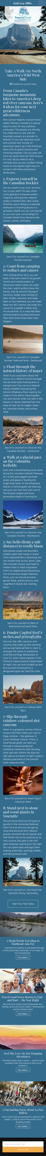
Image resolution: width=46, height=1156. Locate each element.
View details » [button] (23, 957)
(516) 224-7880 (22, 3)
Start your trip (23, 1150)
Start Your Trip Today (23, 903)
